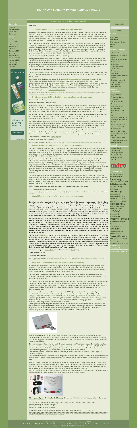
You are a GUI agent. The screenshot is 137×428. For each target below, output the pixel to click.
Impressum (114, 40)
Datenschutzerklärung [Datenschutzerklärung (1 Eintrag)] (116, 196)
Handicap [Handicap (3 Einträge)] (114, 204)
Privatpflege (40, 94)
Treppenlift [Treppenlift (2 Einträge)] (114, 236)
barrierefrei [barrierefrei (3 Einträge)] (115, 179)
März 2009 (12, 53)
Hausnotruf (97, 413)
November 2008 (14, 60)
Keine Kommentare (55, 94)
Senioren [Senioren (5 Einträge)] (115, 228)
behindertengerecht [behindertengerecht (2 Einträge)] (118, 184)
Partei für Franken (117, 155)
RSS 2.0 (60, 92)
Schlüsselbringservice (73, 142)
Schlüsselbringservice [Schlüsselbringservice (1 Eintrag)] (116, 224)
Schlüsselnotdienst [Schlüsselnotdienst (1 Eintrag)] (115, 226)
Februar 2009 (13, 55)
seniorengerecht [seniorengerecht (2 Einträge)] (116, 231)
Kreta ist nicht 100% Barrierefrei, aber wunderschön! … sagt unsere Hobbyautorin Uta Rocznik (119, 131)
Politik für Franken (28, 424)
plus (33, 414)
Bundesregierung (38, 72)
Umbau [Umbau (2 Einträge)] (122, 236)
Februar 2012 (13, 42)
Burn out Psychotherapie (97, 424)
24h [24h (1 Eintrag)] (111, 174)
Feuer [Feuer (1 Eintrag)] (125, 199)
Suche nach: (119, 24)
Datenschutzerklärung (117, 42)
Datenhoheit (110, 424)
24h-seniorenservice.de (57, 90)
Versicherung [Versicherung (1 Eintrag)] (114, 241)
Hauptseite (114, 37)
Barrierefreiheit (14, 29)
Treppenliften (49, 250)
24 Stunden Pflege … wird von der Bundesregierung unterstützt (57, 29)
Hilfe (93, 92)
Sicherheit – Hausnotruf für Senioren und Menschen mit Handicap (58, 263)
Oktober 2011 (13, 44)
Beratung (83, 258)
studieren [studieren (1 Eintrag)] (113, 233)
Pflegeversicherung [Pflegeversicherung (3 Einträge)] (119, 219)
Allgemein (12, 27)
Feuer (88, 413)
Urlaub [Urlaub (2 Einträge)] (124, 239)
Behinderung (13, 32)
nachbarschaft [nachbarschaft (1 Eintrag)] (114, 208)
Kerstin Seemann (116, 124)
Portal (73, 250)
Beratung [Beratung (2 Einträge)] (114, 189)
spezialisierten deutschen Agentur (74, 79)
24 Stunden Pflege (66, 83)
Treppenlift (82, 192)
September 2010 (14, 46)
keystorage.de (56, 137)
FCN (36, 424)
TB (63, 92)
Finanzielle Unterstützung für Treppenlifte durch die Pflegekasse (57, 145)
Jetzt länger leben (117, 153)
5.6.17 (85, 422)
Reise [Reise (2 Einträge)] (123, 221)
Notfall (104, 413)
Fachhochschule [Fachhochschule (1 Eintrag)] (118, 199)
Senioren (89, 142)
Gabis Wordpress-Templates (75, 425)
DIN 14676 (84, 413)
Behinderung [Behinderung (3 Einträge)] (116, 186)
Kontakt (112, 44)
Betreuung (72, 413)
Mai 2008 (12, 67)
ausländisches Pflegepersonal (76, 92)
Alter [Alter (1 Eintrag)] (114, 174)
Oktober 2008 (13, 62)
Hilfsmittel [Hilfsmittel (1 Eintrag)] (113, 206)
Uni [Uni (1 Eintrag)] (126, 236)
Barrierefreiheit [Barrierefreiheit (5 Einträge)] (119, 181)
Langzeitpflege (98, 92)
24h (69, 92)
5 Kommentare (37, 259)
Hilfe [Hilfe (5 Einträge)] (122, 203)
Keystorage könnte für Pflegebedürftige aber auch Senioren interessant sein (62, 97)
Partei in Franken (44, 424)
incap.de (105, 208)
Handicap (87, 258)
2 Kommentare (61, 414)
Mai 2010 (12, 49)
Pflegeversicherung (33, 94)
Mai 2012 (12, 40)
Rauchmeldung (38, 414)
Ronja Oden (115, 95)
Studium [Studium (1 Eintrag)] (118, 233)
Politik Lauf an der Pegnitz (81, 424)
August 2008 (13, 64)
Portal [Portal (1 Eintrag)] (112, 221)
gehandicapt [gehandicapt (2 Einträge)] (121, 201)
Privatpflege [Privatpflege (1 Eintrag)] (117, 221)
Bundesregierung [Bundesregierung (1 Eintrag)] (115, 194)
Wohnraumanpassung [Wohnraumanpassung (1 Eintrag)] (116, 243)
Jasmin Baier (115, 138)
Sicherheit (12, 34)
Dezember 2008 (14, 58)
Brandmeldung (78, 413)
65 (68, 413)
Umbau (87, 192)
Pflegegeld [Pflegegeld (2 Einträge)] (114, 214)
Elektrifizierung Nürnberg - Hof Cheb (62, 424)
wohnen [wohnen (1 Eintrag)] (120, 241)
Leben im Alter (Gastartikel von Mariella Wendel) (119, 55)
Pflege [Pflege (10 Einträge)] (115, 211)
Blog (111, 46)
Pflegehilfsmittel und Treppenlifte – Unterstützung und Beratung (57, 196)
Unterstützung (47, 94)
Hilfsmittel (95, 258)
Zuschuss (98, 192)
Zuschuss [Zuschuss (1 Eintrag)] (126, 243)
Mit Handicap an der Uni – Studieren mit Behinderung (119, 62)
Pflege (103, 92)
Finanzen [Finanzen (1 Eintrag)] (113, 201)
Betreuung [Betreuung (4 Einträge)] (116, 191)
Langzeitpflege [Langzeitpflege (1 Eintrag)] (120, 206)
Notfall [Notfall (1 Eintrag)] (120, 208)
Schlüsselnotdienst (82, 142)
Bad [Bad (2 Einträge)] (120, 176)
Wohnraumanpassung (52, 414)
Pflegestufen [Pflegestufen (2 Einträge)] (115, 216)
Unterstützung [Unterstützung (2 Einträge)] (116, 239)
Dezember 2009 (14, 51)
